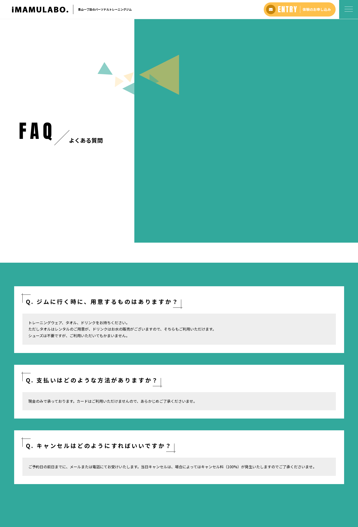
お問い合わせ (212, 495)
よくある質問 (159, 495)
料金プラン (137, 495)
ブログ (194, 495)
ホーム (23, 344)
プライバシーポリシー (242, 495)
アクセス (179, 495)
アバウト (119, 495)
